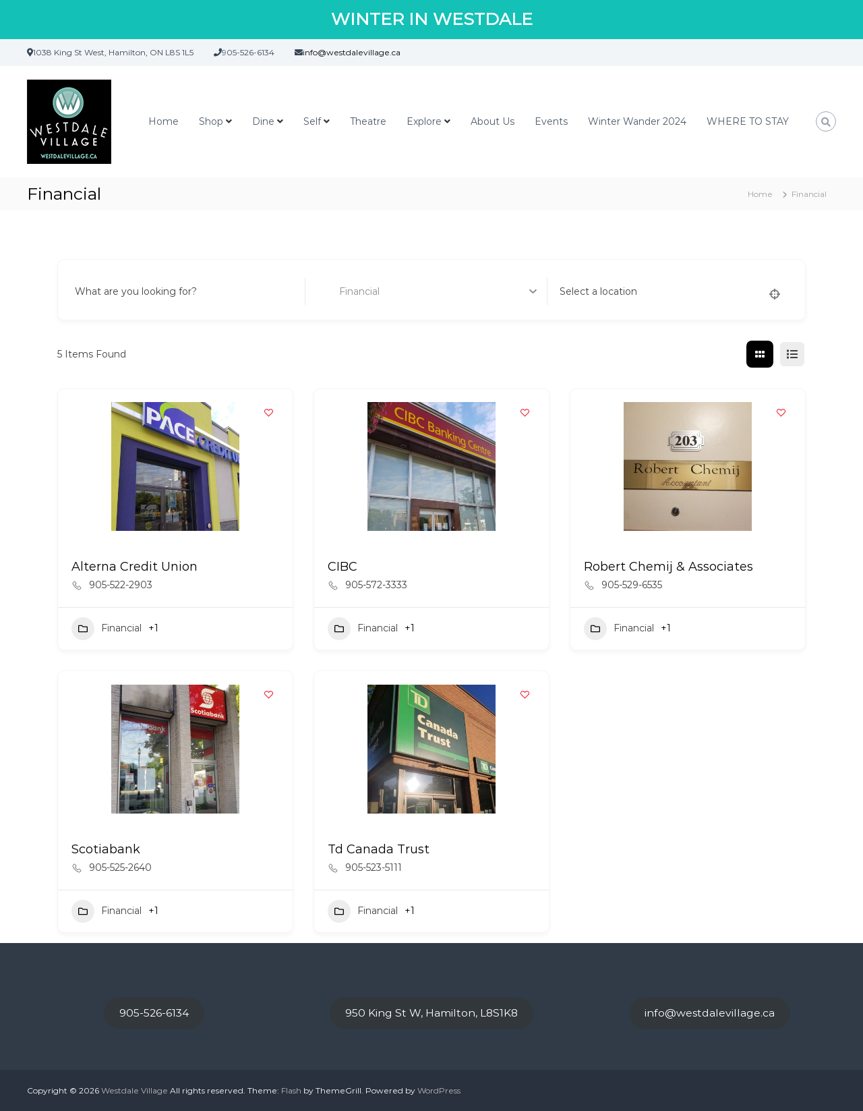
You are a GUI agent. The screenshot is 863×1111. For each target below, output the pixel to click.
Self (312, 121)
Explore (424, 121)
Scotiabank (105, 849)
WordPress (438, 1090)
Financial (106, 628)
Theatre (368, 121)
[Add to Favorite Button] (269, 412)
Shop (211, 121)
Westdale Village (134, 1090)
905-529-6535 (631, 585)
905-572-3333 (376, 585)
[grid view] (759, 354)
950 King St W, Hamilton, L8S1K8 (431, 1012)
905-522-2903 (120, 585)
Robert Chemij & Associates (668, 566)
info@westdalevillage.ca (710, 1012)
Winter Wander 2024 (637, 121)
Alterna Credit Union (134, 566)
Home (163, 121)
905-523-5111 (373, 867)
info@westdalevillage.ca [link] (351, 52)
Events (551, 121)
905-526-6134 (154, 1012)
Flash (291, 1090)
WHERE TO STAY (748, 121)
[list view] (792, 354)
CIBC (342, 566)
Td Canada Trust (378, 849)
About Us (492, 121)
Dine (263, 121)
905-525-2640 (120, 867)
